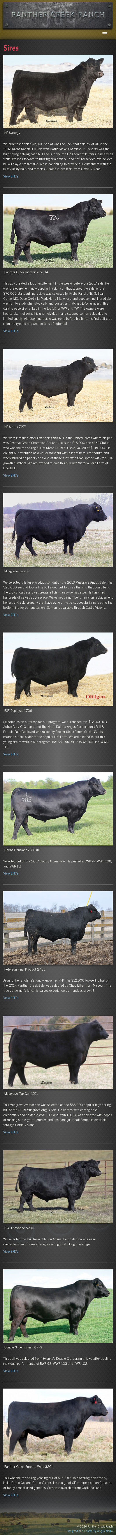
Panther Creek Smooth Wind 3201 (28, 1466)
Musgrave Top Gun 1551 (21, 1093)
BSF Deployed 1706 (18, 710)
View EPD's (10, 176)
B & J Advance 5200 (19, 1227)
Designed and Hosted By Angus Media (90, 1530)
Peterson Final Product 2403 (25, 969)
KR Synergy (12, 132)
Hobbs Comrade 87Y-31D (22, 850)
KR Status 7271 (15, 426)
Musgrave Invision (16, 571)
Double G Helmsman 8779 (23, 1347)
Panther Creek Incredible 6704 (26, 272)
